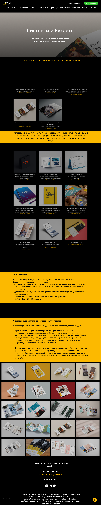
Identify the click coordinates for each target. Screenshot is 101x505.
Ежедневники (73, 500)
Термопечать (42, 494)
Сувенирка (65, 494)
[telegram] (50, 485)
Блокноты (24, 501)
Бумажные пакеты (53, 498)
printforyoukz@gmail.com (50, 474)
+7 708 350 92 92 (76, 3)
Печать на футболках (63, 7)
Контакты (46, 9)
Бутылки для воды (69, 498)
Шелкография (76, 7)
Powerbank (59, 501)
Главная (6, 7)
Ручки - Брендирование (58, 500)
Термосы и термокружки (31, 500)
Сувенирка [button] (14, 7)
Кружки (45, 500)
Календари (69, 501)
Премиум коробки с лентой (35, 498)
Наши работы (55, 9)
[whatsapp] (54, 485)
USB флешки (49, 501)
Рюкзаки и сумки (36, 501)
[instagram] (46, 485)
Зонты (77, 501)
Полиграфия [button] (24, 7)
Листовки (41, 496)
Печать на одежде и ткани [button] (46, 7)
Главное (24, 494)
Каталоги (32, 496)
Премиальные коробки (89, 7)
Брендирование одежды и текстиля (59, 496)
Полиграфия (75, 494)
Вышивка (33, 7)
